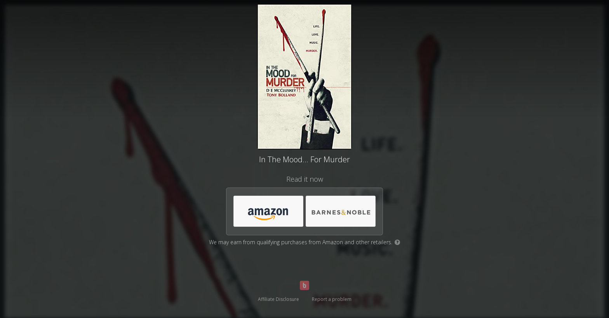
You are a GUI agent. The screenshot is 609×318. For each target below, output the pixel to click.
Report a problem (331, 299)
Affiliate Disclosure (278, 299)
